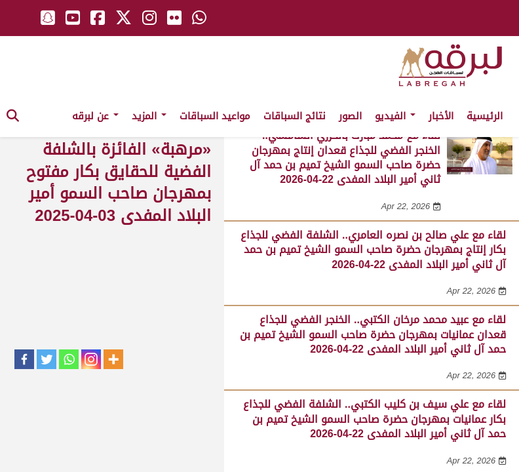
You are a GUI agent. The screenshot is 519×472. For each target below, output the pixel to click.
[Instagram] (91, 359)
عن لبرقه (95, 116)
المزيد (149, 116)
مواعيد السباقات (215, 116)
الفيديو (395, 116)
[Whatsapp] (69, 359)
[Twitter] (46, 359)
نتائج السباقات (294, 116)
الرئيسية (485, 116)
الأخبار (441, 116)
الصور (350, 116)
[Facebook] (24, 359)
